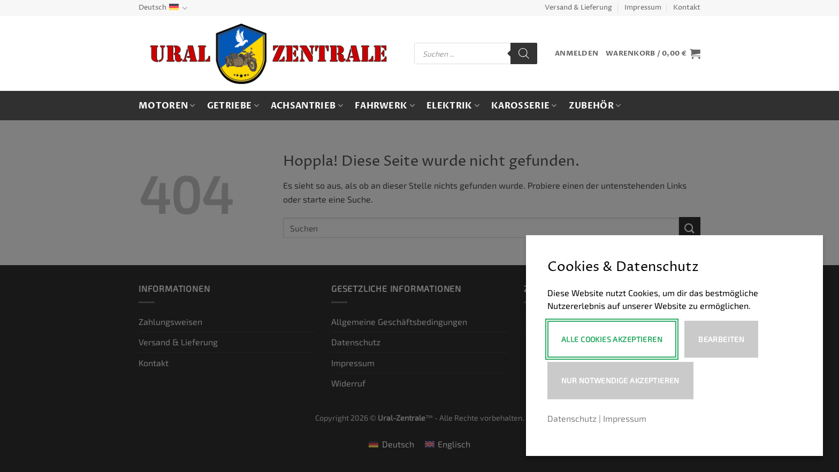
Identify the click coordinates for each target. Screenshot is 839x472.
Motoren (167, 106)
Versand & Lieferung (578, 7)
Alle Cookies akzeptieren (611, 339)
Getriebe (233, 106)
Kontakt (686, 7)
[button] (576, 53)
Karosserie (524, 106)
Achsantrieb (307, 106)
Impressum (642, 7)
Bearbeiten (721, 339)
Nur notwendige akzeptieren (620, 380)
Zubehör (595, 106)
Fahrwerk (385, 106)
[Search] (523, 53)
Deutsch (163, 8)
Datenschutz (572, 418)
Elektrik (452, 106)
